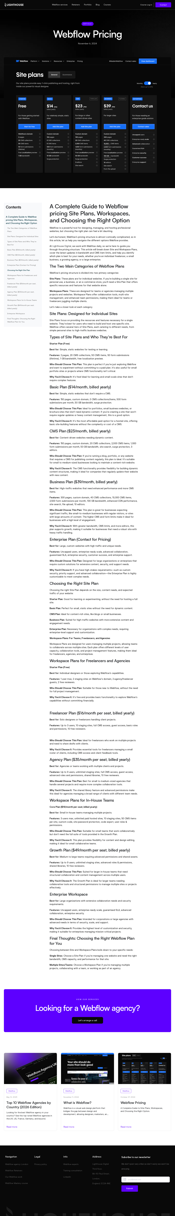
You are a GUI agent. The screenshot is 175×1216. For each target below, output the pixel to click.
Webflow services (60, 5)
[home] (14, 5)
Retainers (76, 5)
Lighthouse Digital (61, 246)
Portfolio (88, 5)
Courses (107, 5)
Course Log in (146, 5)
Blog (98, 5)
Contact (163, 5)
